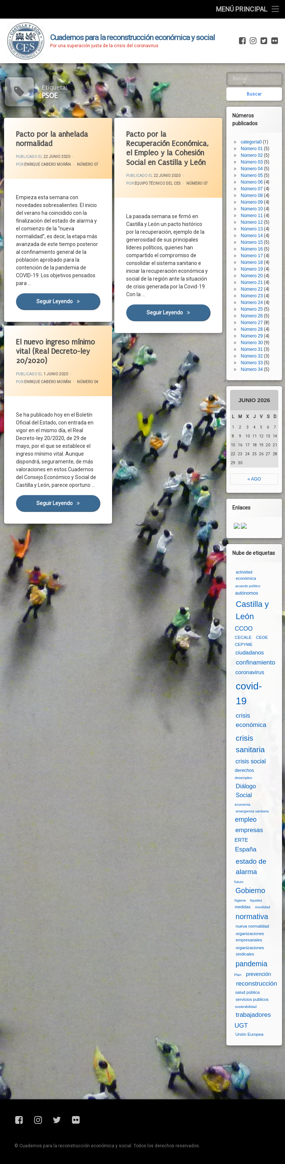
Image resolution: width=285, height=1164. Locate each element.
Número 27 (252, 322)
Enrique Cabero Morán (47, 164)
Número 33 (252, 362)
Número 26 (252, 316)
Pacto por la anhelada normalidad (52, 139)
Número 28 (252, 329)
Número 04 (87, 382)
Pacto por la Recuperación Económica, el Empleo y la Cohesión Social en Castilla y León (167, 148)
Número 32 (252, 356)
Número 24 (252, 302)
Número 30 (252, 342)
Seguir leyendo (68, 301)
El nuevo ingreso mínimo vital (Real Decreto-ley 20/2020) (55, 351)
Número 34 (252, 369)
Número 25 (252, 309)
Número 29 (252, 336)
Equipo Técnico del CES (157, 183)
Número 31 (252, 349)
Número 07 (87, 164)
